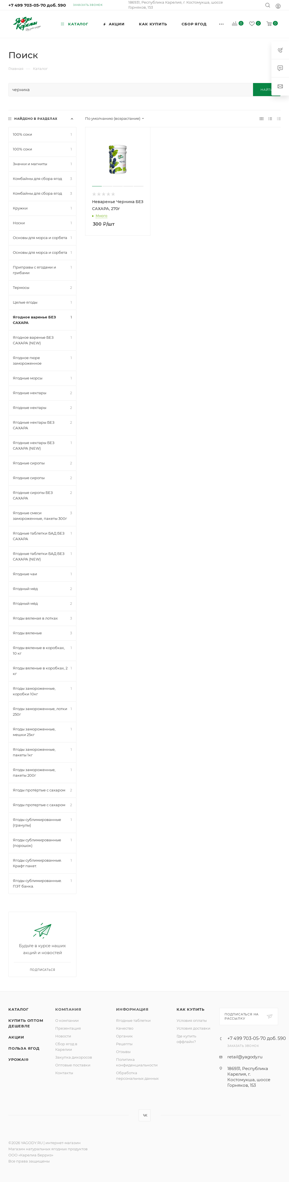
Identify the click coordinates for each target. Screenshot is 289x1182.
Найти (267, 90)
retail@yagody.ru (244, 1056)
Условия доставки (193, 1028)
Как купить (190, 1009)
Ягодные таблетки (133, 1020)
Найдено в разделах (35, 119)
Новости (63, 1036)
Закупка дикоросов (73, 1057)
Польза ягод (24, 1048)
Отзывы (123, 1051)
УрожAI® (18, 1059)
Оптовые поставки (72, 1065)
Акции (16, 1037)
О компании (67, 1020)
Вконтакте (145, 1115)
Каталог (18, 1009)
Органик (124, 1036)
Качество (124, 1028)
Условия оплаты (192, 1020)
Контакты (64, 1073)
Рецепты (124, 1044)
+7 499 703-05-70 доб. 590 (37, 5)
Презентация (68, 1028)
